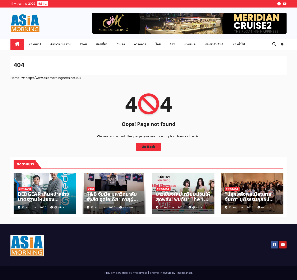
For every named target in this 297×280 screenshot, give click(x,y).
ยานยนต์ (189, 44)
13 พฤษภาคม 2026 (34, 207)
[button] (274, 44)
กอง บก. (126, 207)
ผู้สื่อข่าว (57, 207)
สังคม (83, 44)
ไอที (158, 44)
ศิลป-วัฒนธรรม (60, 44)
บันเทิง (120, 44)
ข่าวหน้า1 (34, 44)
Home (14, 78)
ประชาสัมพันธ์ (214, 44)
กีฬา (172, 44)
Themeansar (184, 273)
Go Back (148, 146)
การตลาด (140, 44)
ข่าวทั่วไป (238, 44)
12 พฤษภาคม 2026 (103, 207)
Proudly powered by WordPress (126, 273)
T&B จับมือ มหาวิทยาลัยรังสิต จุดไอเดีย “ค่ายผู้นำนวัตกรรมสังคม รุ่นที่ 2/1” (113, 202)
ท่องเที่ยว (101, 44)
